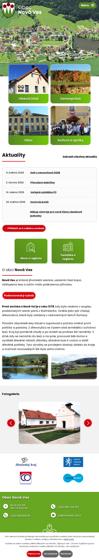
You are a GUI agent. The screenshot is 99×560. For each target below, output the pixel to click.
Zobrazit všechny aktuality (80, 156)
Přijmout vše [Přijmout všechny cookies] (33, 554)
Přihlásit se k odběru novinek (24, 228)
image (49, 424)
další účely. (69, 539)
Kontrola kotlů (39, 202)
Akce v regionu (31, 251)
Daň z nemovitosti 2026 (45, 172)
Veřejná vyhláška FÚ (43, 192)
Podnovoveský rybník (19, 295)
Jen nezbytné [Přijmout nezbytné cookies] (50, 554)
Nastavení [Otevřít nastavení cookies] (66, 554)
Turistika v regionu (68, 251)
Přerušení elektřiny (42, 182)
